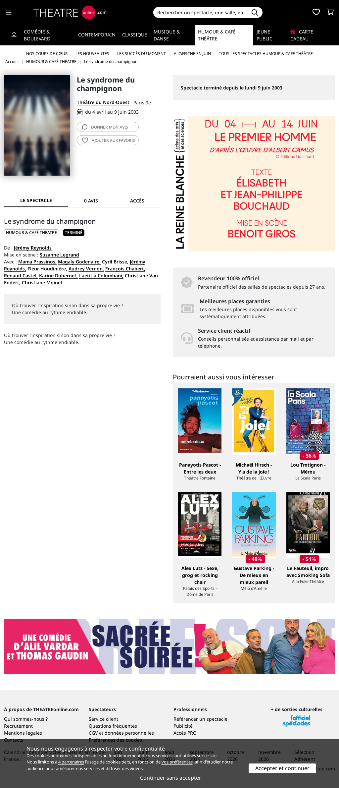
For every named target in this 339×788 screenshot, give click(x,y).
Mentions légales (23, 733)
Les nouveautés (92, 53)
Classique (134, 34)
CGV (93, 733)
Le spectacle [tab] (36, 200)
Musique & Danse (167, 35)
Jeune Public (264, 35)
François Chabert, (125, 268)
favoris (108, 140)
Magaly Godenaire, (79, 261)
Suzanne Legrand (59, 255)
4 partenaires (71, 762)
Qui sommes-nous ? (26, 719)
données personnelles (129, 733)
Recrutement (18, 726)
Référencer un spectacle (200, 719)
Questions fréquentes (113, 726)
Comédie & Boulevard (37, 35)
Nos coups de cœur (47, 53)
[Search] (200, 12)
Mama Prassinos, (37, 261)
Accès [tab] (137, 200)
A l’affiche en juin (192, 53)
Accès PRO (185, 733)
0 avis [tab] (91, 200)
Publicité (183, 726)
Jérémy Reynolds (33, 248)
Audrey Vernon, (86, 268)
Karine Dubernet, (58, 275)
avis (105, 127)
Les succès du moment (141, 53)
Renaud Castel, (21, 275)
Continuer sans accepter (170, 777)
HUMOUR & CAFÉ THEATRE (31, 232)
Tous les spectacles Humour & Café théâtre (266, 53)
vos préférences (177, 762)
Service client (103, 719)
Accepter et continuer (282, 768)
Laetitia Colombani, (101, 275)
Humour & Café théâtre (217, 35)
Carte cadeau (301, 35)
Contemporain (97, 34)
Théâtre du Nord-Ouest (103, 102)
